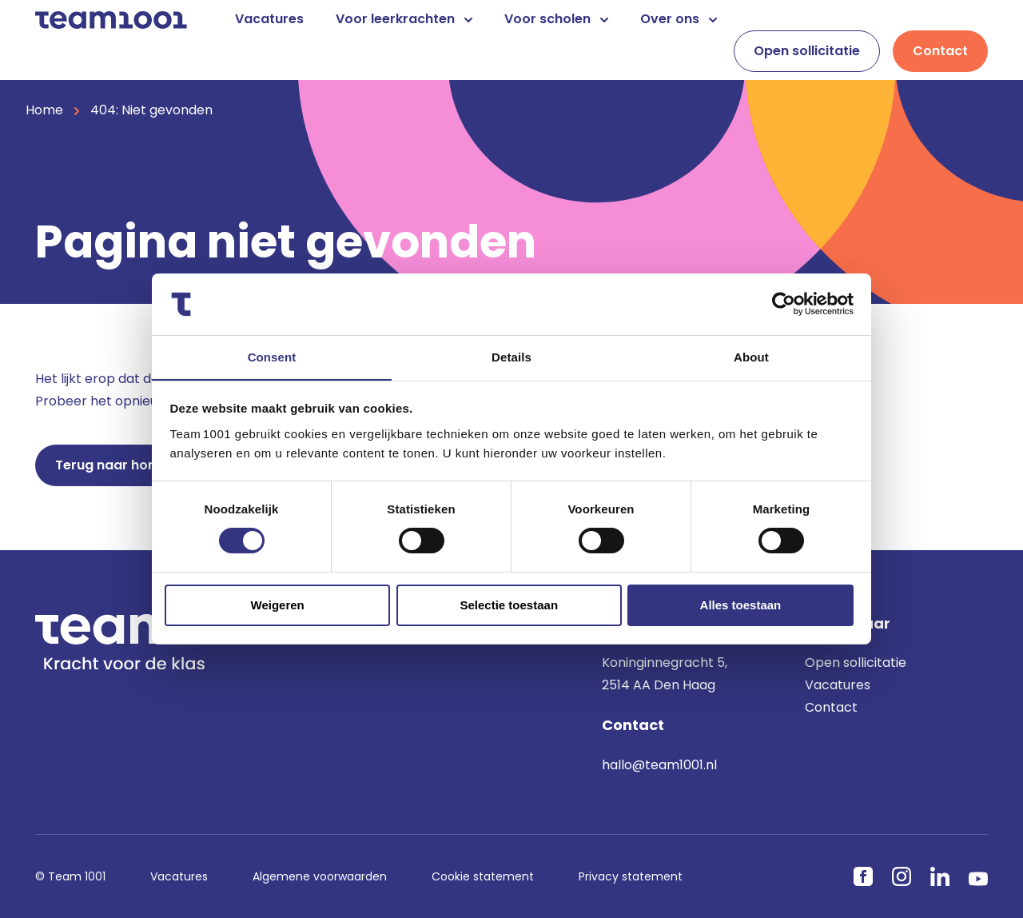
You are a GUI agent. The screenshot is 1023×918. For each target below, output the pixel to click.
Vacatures (269, 19)
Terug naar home (112, 465)
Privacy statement (631, 876)
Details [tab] (511, 356)
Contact (940, 51)
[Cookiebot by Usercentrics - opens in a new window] (784, 304)
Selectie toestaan (509, 606)
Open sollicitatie (807, 51)
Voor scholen (556, 19)
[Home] (111, 19)
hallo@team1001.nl (659, 765)
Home (44, 110)
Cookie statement (483, 876)
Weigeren (278, 606)
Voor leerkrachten (404, 19)
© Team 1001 (70, 876)
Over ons (678, 19)
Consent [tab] (272, 356)
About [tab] (751, 356)
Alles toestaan (741, 606)
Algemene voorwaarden (320, 876)
